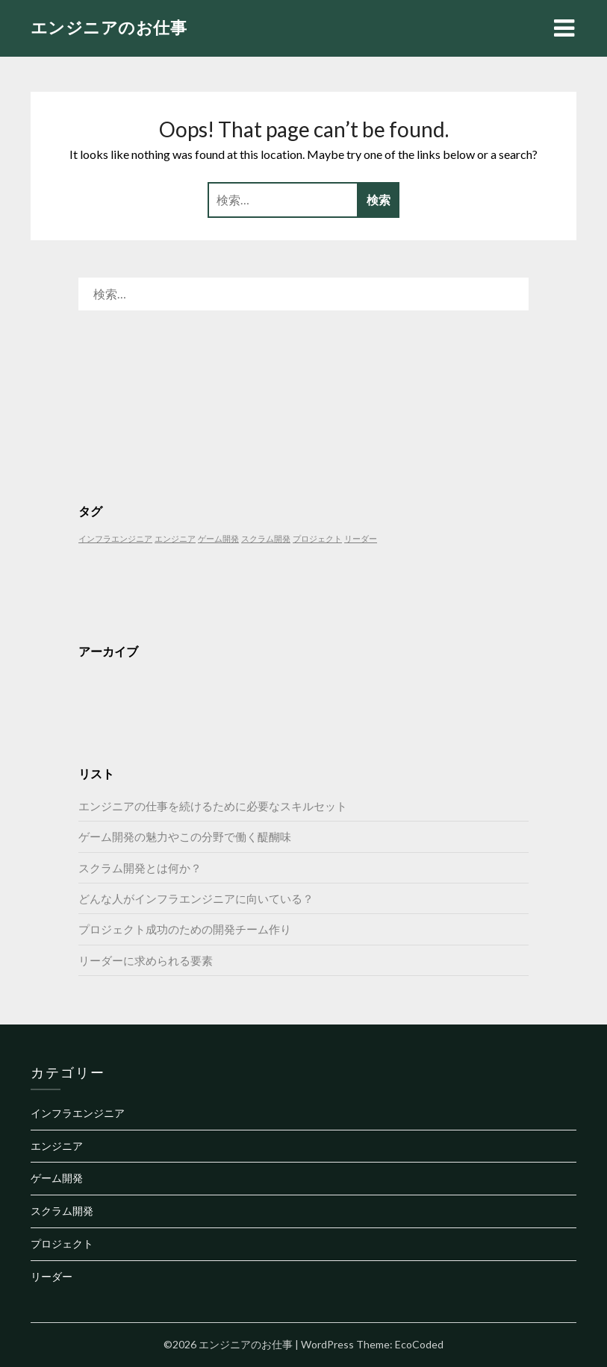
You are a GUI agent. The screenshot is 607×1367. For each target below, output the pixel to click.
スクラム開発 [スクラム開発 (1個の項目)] (265, 538)
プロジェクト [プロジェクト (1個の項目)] (317, 538)
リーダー (51, 1276)
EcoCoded (419, 1344)
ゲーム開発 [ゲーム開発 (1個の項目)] (218, 538)
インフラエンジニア (78, 1113)
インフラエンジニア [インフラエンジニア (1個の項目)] (115, 538)
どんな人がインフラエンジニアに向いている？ (196, 898)
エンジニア (57, 1145)
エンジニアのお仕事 (109, 27)
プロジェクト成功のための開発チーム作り (184, 929)
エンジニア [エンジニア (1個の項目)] (175, 538)
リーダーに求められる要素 (145, 960)
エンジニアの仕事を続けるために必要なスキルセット (212, 806)
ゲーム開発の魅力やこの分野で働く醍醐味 (184, 836)
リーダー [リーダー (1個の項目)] (360, 538)
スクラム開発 (62, 1210)
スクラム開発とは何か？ (140, 868)
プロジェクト (62, 1243)
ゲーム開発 (57, 1178)
